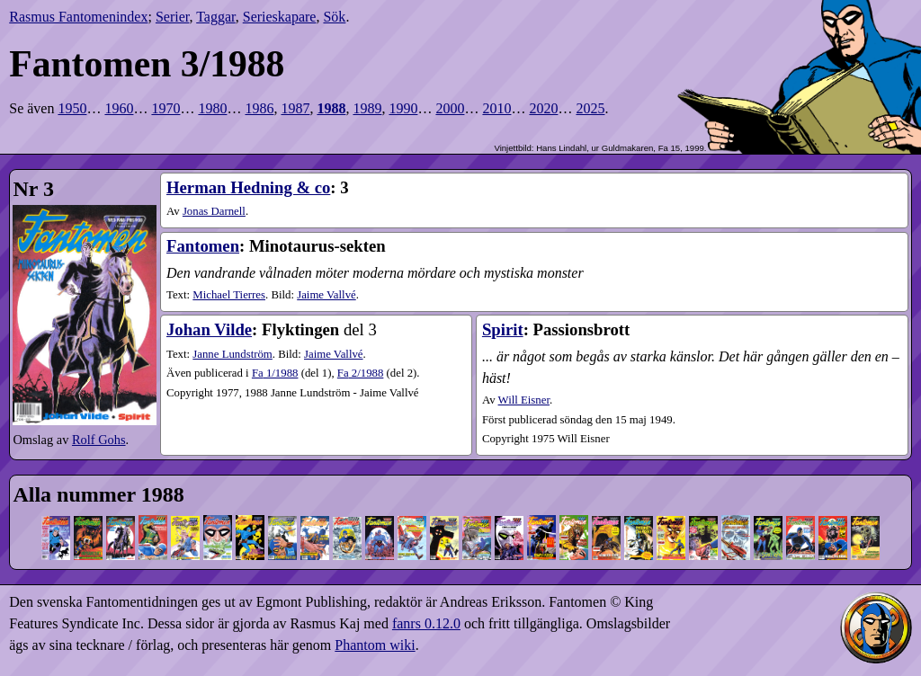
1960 (118, 108)
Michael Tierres (228, 295)
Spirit (502, 329)
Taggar (216, 16)
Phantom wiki (375, 645)
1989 (367, 108)
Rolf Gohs (99, 439)
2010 (496, 108)
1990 (403, 108)
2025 (590, 108)
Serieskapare (280, 16)
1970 (165, 108)
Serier (173, 16)
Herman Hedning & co (248, 187)
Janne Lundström (232, 354)
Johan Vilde (209, 329)
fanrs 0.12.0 (426, 623)
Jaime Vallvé (326, 295)
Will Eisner (524, 400)
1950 (72, 108)
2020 (543, 108)
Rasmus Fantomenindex (78, 16)
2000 (449, 108)
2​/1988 (360, 373)
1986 (259, 108)
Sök (334, 16)
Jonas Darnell (214, 211)
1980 (212, 108)
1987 (295, 108)
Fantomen (202, 245)
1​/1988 (275, 373)
